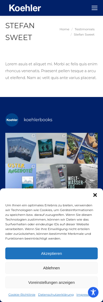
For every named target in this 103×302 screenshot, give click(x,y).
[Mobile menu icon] (94, 8)
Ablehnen (51, 268)
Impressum (85, 294)
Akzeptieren (51, 253)
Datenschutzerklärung (56, 294)
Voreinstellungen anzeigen (51, 282)
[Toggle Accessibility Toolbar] (93, 292)
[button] (95, 195)
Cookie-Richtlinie (21, 294)
